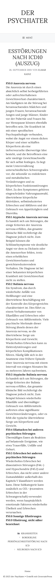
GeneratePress (45, 576)
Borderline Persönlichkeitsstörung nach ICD (27, 541)
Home (28, 571)
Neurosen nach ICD (29, 549)
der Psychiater (27, 16)
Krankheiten (29, 533)
